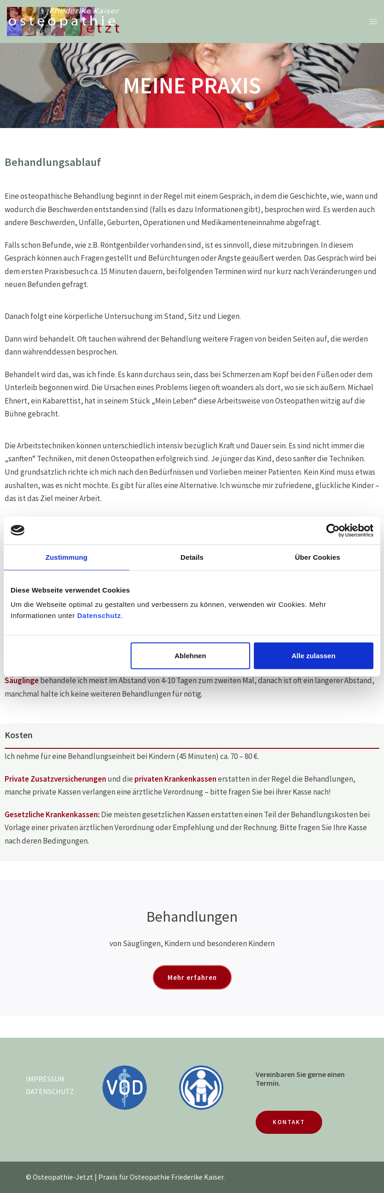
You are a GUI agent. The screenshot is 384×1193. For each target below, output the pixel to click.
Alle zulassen (314, 656)
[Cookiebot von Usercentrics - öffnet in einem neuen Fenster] (333, 530)
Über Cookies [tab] (317, 557)
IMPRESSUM (45, 1078)
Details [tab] (192, 557)
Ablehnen (190, 656)
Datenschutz (99, 615)
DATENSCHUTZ (50, 1091)
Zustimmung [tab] (67, 557)
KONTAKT (289, 1122)
